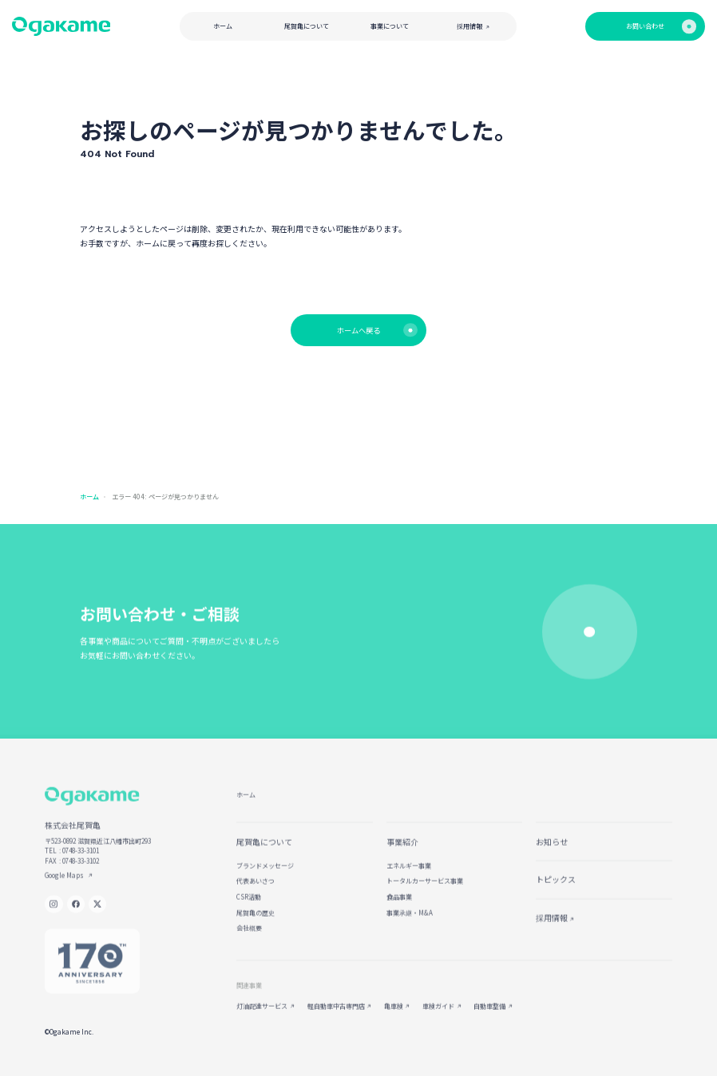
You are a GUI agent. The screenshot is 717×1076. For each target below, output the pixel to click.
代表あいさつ (255, 889)
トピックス (556, 887)
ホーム (222, 26)
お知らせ (552, 849)
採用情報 (473, 26)
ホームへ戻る (377, 330)
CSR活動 (248, 904)
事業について (389, 26)
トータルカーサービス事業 (424, 889)
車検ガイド (438, 1013)
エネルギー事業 (408, 873)
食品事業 (399, 904)
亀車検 (393, 1013)
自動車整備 (489, 1013)
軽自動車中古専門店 (336, 1013)
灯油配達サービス (261, 1013)
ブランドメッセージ (265, 873)
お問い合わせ (661, 26)
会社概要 (249, 936)
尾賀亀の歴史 (255, 920)
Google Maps (65, 882)
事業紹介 (402, 849)
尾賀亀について (306, 26)
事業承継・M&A (409, 920)
